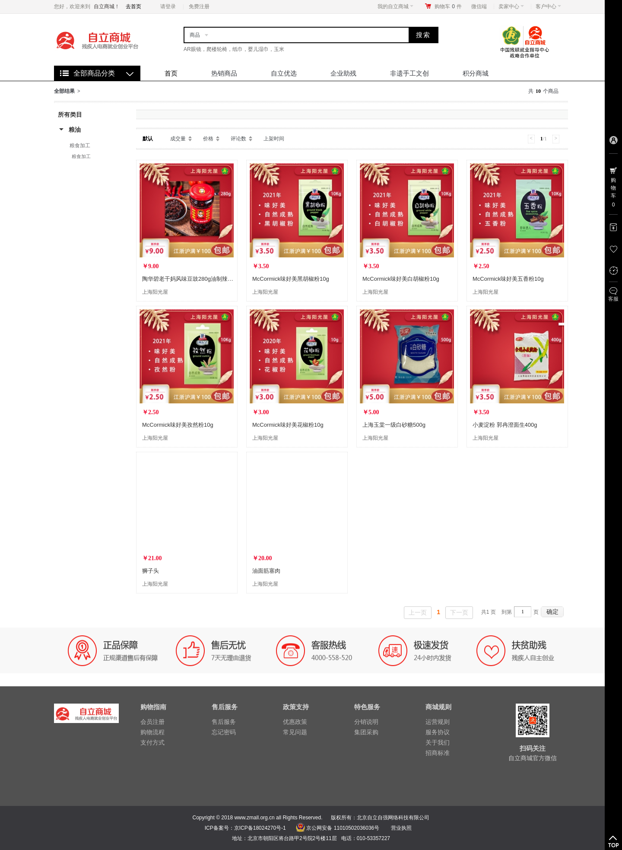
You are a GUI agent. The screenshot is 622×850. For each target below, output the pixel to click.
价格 (208, 139)
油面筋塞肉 (266, 571)
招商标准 (437, 752)
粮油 (75, 129)
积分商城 (476, 73)
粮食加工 (80, 146)
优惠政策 (295, 721)
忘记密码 (224, 732)
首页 (171, 73)
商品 (195, 35)
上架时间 (273, 139)
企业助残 (343, 73)
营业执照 (401, 828)
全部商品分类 (94, 73)
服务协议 (437, 732)
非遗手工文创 (409, 73)
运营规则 (437, 721)
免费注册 (199, 6)
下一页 (459, 612)
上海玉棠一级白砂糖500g (393, 425)
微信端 (479, 6)
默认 (148, 139)
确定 (552, 611)
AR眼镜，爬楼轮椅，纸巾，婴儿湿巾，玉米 (234, 49)
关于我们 (437, 742)
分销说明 (366, 721)
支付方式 (152, 742)
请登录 (168, 6)
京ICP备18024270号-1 (260, 828)
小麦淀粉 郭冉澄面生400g (505, 425)
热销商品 (224, 73)
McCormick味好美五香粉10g (508, 279)
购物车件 (448, 6)
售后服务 (224, 721)
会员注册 (152, 721)
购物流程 (152, 732)
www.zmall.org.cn (254, 818)
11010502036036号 (355, 828)
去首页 (133, 6)
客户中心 (548, 6)
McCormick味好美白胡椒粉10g (400, 279)
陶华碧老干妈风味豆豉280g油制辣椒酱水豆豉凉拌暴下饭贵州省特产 (227, 279)
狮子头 (150, 571)
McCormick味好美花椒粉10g (288, 425)
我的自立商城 (395, 6)
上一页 (418, 612)
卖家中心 (511, 6)
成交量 (178, 139)
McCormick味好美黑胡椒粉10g (290, 279)
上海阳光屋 (155, 292)
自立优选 (284, 73)
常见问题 (295, 732)
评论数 (238, 139)
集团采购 (366, 732)
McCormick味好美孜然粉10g (177, 425)
